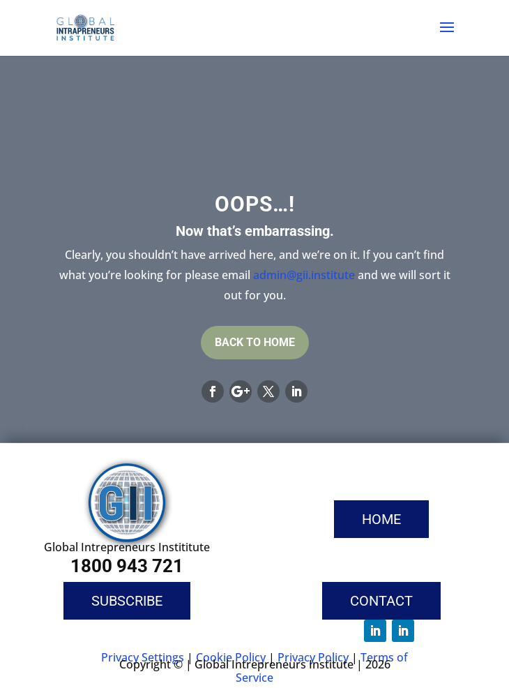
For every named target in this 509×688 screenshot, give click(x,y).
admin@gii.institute (304, 275)
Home (381, 519)
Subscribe (126, 600)
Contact (381, 600)
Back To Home (255, 342)
